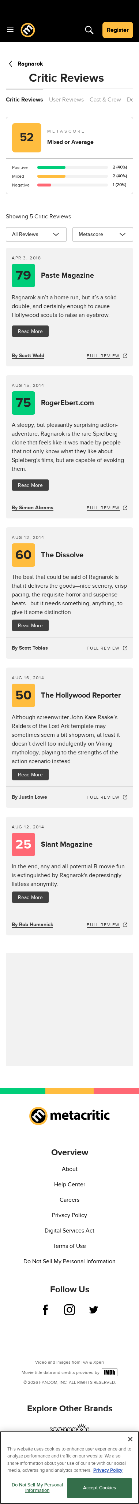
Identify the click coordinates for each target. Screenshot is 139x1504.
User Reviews (66, 99)
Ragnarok (24, 63)
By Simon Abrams (32, 508)
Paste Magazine (67, 275)
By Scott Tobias (30, 648)
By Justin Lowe (29, 797)
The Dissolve (62, 555)
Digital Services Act (69, 1230)
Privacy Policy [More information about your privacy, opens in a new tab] (108, 1470)
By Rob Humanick (32, 924)
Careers (69, 1200)
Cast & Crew (105, 99)
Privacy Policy (69, 1215)
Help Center (69, 1184)
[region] (69, 1467)
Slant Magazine (67, 844)
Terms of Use (69, 1246)
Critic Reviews (24, 99)
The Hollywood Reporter (81, 695)
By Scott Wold (28, 355)
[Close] (130, 1439)
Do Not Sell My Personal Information (69, 1261)
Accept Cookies (99, 1488)
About (70, 1169)
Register (118, 30)
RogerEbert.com (67, 403)
